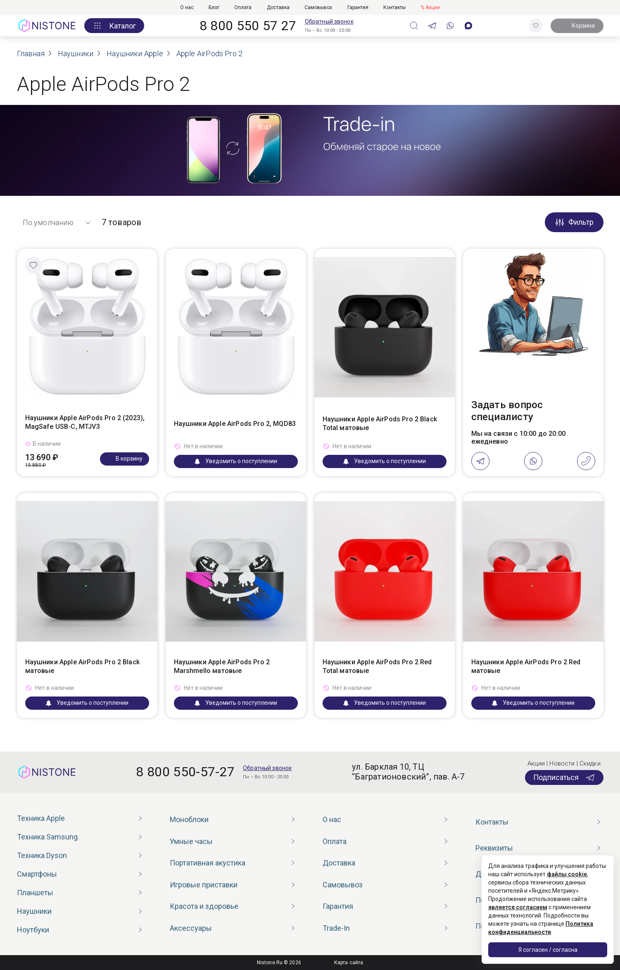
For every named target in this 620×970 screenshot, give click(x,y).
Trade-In (336, 928)
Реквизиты (494, 848)
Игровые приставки (204, 884)
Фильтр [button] (581, 222)
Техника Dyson (42, 855)
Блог (214, 7)
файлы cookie (567, 874)
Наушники (34, 911)
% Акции (430, 7)
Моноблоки (189, 819)
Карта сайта (348, 962)
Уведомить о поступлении (236, 461)
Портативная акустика (207, 862)
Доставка (278, 7)
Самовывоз (318, 7)
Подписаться (564, 777)
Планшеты (35, 892)
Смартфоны (37, 874)
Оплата (243, 7)
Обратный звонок (329, 21)
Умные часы (191, 841)
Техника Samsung (47, 836)
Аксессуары (191, 928)
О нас (187, 7)
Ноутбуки (33, 929)
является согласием (517, 907)
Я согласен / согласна (547, 949)
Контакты (394, 7)
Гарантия (357, 7)
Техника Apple (41, 818)
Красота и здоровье (204, 906)
